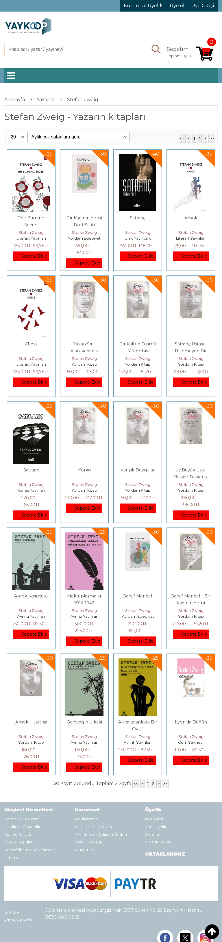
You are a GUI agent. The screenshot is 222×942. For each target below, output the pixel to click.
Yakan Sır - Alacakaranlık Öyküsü (84, 350)
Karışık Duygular (138, 470)
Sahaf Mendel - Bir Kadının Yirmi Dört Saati (190, 602)
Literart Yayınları (31, 238)
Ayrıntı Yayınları (31, 616)
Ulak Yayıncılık (138, 238)
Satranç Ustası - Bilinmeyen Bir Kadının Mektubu (191, 350)
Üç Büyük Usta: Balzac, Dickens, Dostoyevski (191, 476)
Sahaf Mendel (137, 596)
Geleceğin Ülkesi (84, 722)
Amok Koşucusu (31, 596)
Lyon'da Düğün (191, 722)
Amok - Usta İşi (31, 722)
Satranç (137, 218)
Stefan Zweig (31, 232)
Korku (84, 470)
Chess (31, 344)
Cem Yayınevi (191, 742)
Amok (190, 218)
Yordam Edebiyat (84, 238)
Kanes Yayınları (31, 490)
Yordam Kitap (84, 364)
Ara (156, 49)
